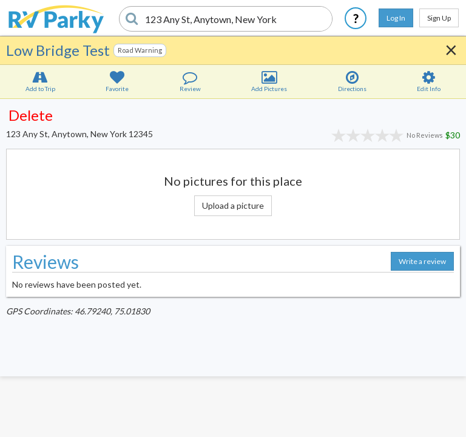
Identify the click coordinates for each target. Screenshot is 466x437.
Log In (396, 17)
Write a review (422, 261)
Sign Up (439, 17)
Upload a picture (233, 205)
